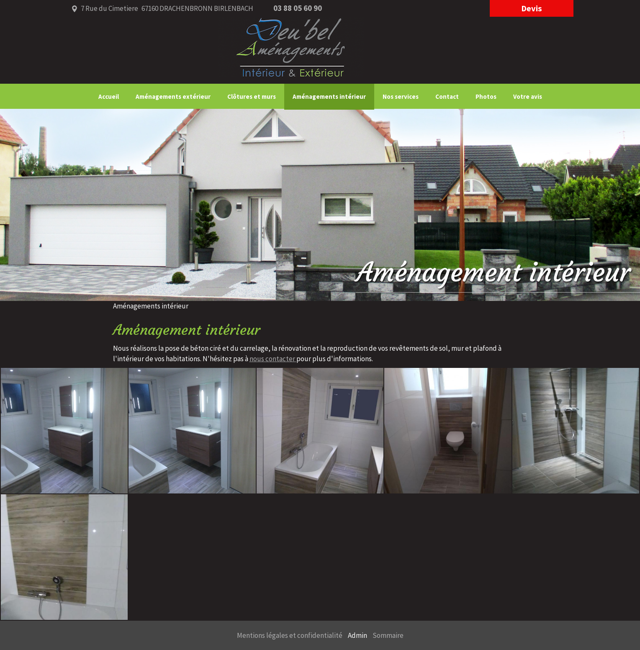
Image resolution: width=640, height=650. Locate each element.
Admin (357, 635)
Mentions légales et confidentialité (289, 635)
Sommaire (388, 635)
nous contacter (272, 358)
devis (531, 8)
